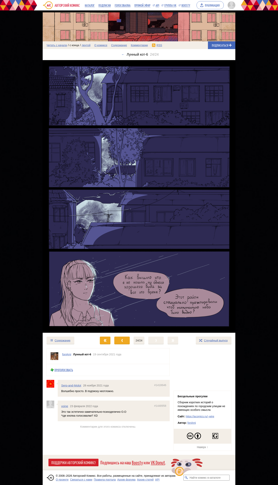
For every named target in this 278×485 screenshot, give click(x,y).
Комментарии (139, 45)
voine (64, 406)
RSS (159, 45)
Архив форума (126, 479)
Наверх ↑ (202, 447)
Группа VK (170, 5)
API (157, 5)
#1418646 (160, 385)
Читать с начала (57, 45)
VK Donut (158, 462)
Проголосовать (63, 370)
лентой (86, 45)
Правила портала (105, 479)
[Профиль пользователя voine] (52, 404)
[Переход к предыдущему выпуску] (67, 196)
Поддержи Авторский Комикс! (73, 462)
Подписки (104, 5)
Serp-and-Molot (71, 385)
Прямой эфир (142, 5)
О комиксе (100, 45)
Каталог (90, 5)
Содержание (119, 45)
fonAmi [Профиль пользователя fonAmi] (66, 354)
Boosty (185, 5)
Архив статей (145, 479)
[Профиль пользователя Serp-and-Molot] (52, 384)
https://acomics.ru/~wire (200, 416)
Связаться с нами (81, 479)
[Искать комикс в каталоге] (186, 477)
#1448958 (160, 405)
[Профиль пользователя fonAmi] (54, 356)
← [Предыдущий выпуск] (123, 54)
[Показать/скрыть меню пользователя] (230, 5)
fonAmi (191, 422)
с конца (74, 45)
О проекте (62, 479)
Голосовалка (123, 5)
